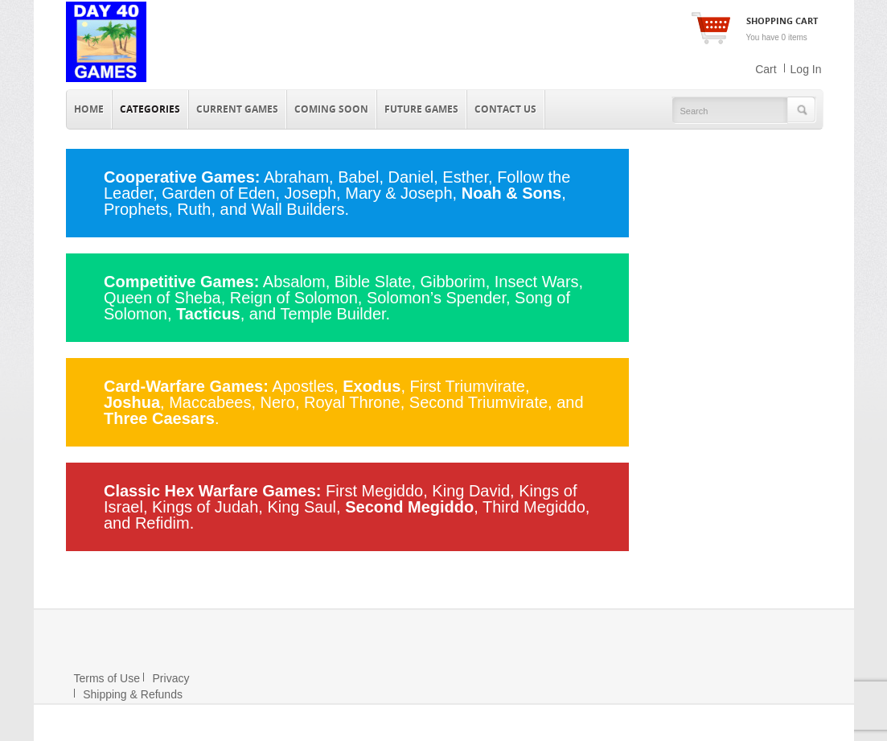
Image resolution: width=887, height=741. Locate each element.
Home (89, 109)
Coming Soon (331, 109)
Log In (806, 69)
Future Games (421, 109)
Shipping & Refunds (128, 694)
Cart (765, 69)
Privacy (166, 678)
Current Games (237, 109)
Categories (150, 109)
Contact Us (505, 109)
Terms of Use (107, 678)
